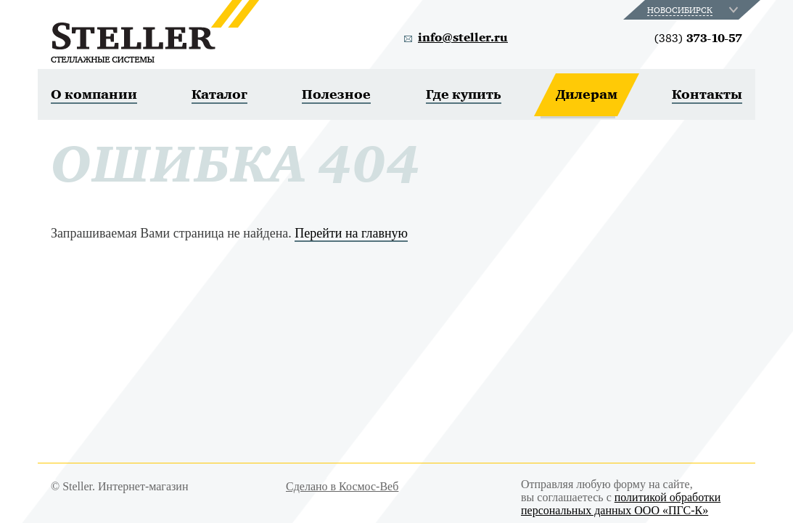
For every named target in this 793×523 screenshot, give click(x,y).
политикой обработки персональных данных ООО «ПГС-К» (620, 503)
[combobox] (694, 10)
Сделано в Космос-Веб (342, 486)
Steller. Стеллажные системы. (155, 31)
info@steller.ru (463, 38)
